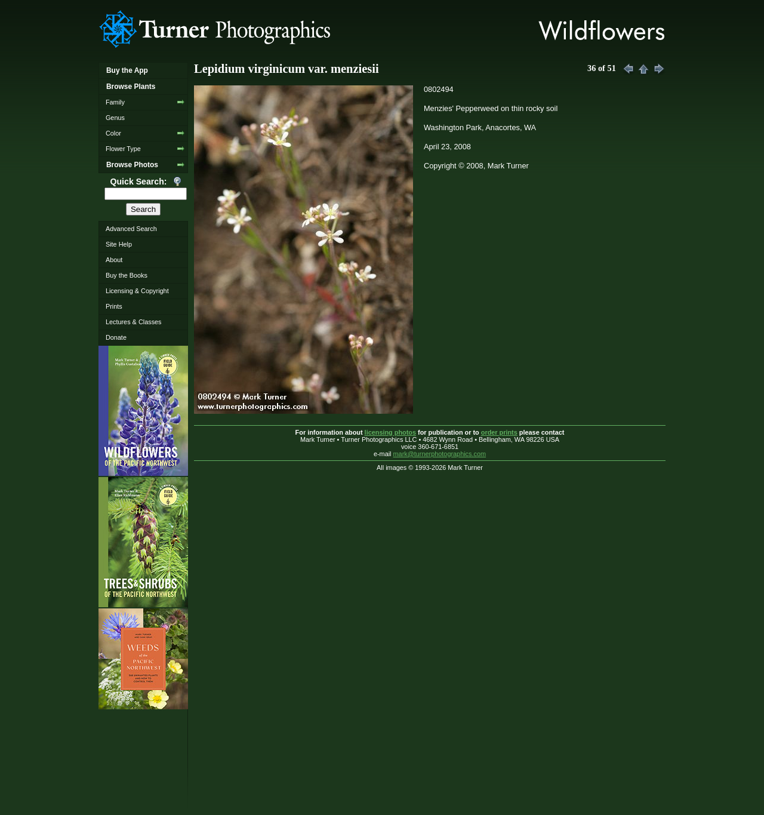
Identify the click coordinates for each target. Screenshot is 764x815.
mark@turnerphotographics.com (439, 453)
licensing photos (390, 432)
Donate (116, 337)
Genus (115, 117)
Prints (114, 306)
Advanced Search (131, 228)
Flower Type (123, 148)
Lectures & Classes (134, 321)
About (114, 259)
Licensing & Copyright (137, 290)
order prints (499, 432)
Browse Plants (130, 86)
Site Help (119, 244)
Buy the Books (126, 275)
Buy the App (127, 70)
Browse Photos (132, 165)
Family (115, 102)
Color (113, 133)
